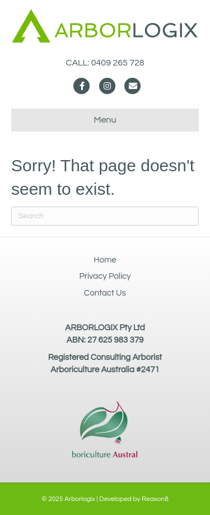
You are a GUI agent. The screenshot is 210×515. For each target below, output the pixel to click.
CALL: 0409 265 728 (105, 62)
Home (105, 260)
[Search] (105, 216)
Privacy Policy (104, 276)
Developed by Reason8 (134, 499)
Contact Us (105, 293)
